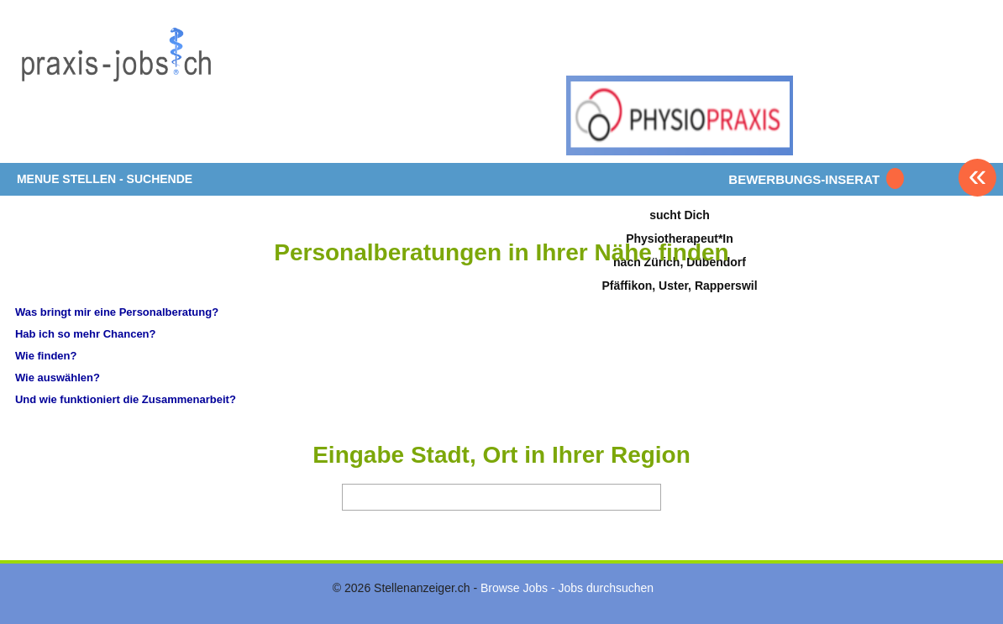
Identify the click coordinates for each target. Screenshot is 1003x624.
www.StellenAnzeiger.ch (116, 87)
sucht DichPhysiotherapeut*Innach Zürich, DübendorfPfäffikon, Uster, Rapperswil (679, 249)
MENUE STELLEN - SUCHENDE (104, 179)
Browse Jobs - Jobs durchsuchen (567, 588)
